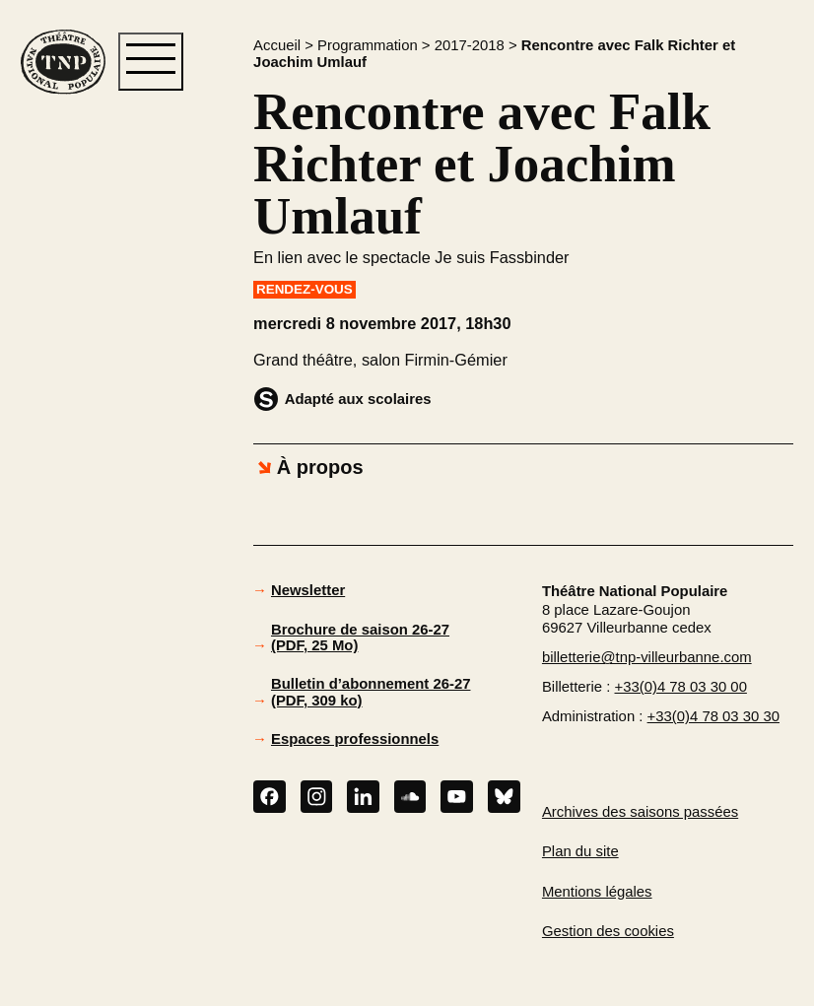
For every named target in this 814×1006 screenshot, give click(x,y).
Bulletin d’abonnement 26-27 (371, 692)
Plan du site (580, 851)
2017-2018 (470, 45)
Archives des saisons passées (640, 812)
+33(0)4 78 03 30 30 (713, 716)
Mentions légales (597, 892)
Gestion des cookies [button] (608, 931)
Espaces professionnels (355, 739)
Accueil (277, 45)
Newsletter (308, 590)
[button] (73, 412)
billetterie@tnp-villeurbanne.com (647, 657)
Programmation (367, 45)
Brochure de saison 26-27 (360, 638)
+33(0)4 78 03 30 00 (681, 687)
